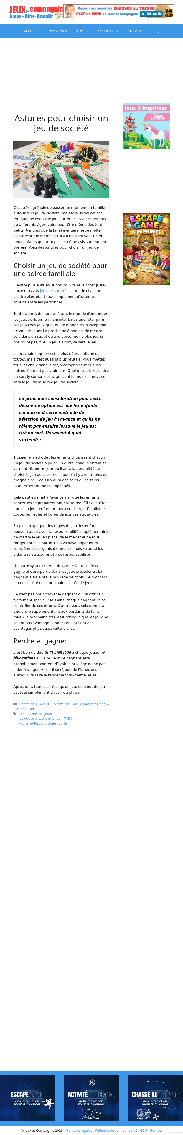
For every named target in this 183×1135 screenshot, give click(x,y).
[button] (157, 31)
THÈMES (139, 31)
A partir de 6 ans (92, 704)
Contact (156, 1130)
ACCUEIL (30, 31)
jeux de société (53, 290)
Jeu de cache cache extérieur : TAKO (45, 718)
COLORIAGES (56, 31)
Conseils (36, 714)
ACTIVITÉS (111, 31)
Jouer (48, 714)
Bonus (23, 714)
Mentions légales (79, 1130)
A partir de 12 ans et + (35, 704)
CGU (143, 1130)
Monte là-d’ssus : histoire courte (43, 723)
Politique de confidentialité (116, 1130)
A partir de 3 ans (66, 704)
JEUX (84, 31)
